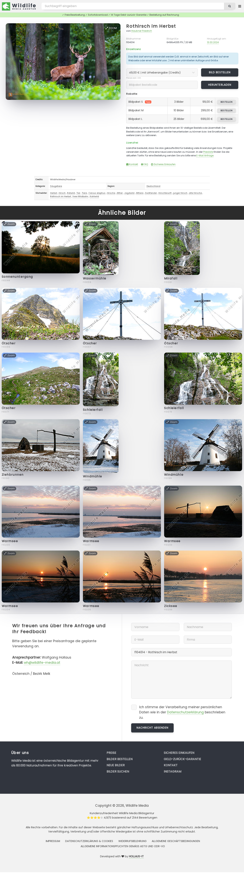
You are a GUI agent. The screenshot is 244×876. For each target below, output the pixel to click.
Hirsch (62, 193)
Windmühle (92, 476)
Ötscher (9, 343)
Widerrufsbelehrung (132, 841)
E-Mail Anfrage (205, 155)
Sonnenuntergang (17, 277)
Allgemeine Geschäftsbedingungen (176, 841)
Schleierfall (93, 410)
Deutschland (153, 186)
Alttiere (139, 193)
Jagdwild (129, 193)
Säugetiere (56, 186)
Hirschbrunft (165, 193)
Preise (111, 753)
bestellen (227, 101)
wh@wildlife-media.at (42, 662)
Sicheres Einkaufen (163, 164)
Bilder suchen (118, 771)
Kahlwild (94, 196)
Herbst (53, 193)
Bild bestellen (219, 72)
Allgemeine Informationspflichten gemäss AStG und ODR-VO (123, 846)
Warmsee (10, 541)
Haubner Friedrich (141, 30)
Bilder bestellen (119, 759)
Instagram (172, 771)
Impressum (53, 841)
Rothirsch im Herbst (151, 26)
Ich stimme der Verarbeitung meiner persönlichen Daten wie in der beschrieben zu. (182, 712)
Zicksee (170, 606)
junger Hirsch (180, 193)
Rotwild (71, 193)
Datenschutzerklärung (185, 712)
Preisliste (208, 151)
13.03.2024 (213, 42)
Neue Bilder (116, 765)
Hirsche (111, 193)
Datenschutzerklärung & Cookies (89, 841)
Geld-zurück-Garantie (182, 759)
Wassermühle (94, 278)
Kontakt (132, 164)
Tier (78, 193)
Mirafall (170, 278)
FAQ (144, 164)
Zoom (111, 28)
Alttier (120, 193)
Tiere (84, 193)
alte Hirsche (195, 193)
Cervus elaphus (96, 193)
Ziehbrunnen (13, 475)
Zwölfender (151, 193)
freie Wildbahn (80, 196)
